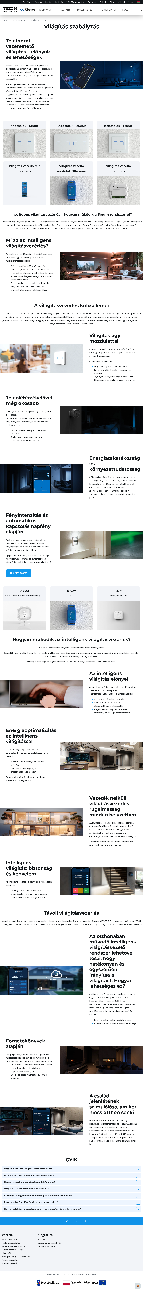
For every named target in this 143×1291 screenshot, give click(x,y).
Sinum (131, 2)
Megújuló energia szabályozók (16, 1256)
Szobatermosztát (9, 1239)
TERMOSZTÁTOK (108, 9)
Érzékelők (42, 1239)
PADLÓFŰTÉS (64, 9)
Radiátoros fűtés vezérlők (13, 1246)
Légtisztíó (6, 1253)
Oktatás (38, 2)
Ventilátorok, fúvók (46, 1246)
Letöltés (59, 2)
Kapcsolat (91, 2)
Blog (112, 2)
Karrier (48, 2)
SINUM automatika (75, 2)
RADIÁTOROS (45, 9)
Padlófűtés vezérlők (11, 1243)
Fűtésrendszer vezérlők (12, 1249)
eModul (121, 2)
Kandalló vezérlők (10, 1260)
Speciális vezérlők (10, 1263)
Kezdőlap (27, 2)
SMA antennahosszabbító (49, 1243)
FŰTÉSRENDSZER (85, 9)
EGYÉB (125, 9)
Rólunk (103, 2)
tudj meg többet (18, 573)
